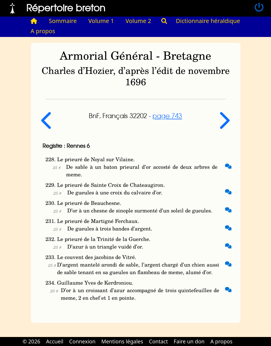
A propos (43, 31)
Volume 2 (138, 21)
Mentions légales (122, 341)
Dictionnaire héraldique (208, 21)
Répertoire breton (65, 7)
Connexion (82, 341)
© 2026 (31, 341)
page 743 (167, 115)
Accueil (54, 341)
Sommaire (63, 21)
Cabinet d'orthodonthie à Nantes (239, 337)
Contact (158, 341)
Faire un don (189, 341)
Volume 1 (101, 21)
